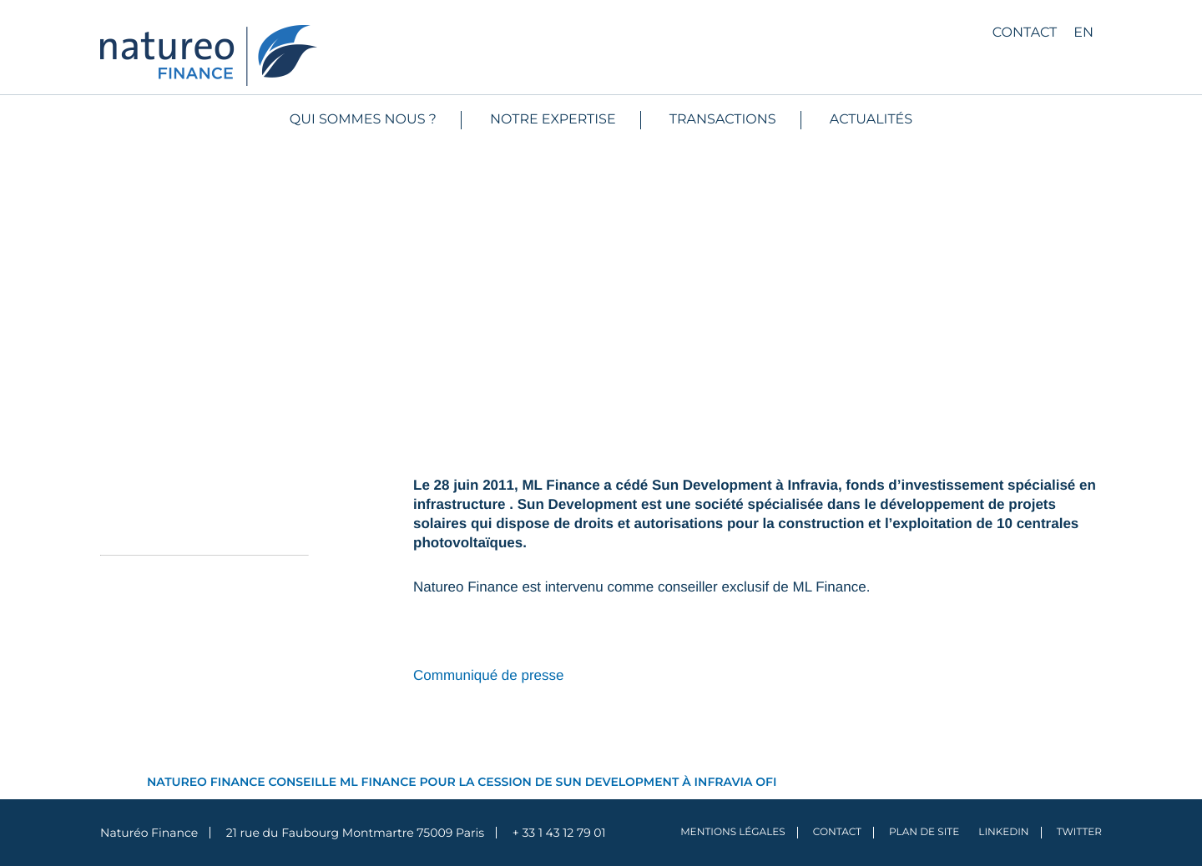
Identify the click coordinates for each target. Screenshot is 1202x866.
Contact (1024, 33)
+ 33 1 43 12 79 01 (559, 832)
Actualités (871, 120)
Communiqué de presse (488, 675)
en (1083, 33)
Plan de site (924, 832)
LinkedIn (1003, 832)
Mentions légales (732, 832)
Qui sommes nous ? (363, 120)
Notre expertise (553, 120)
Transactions (722, 120)
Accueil (122, 781)
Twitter (1079, 832)
